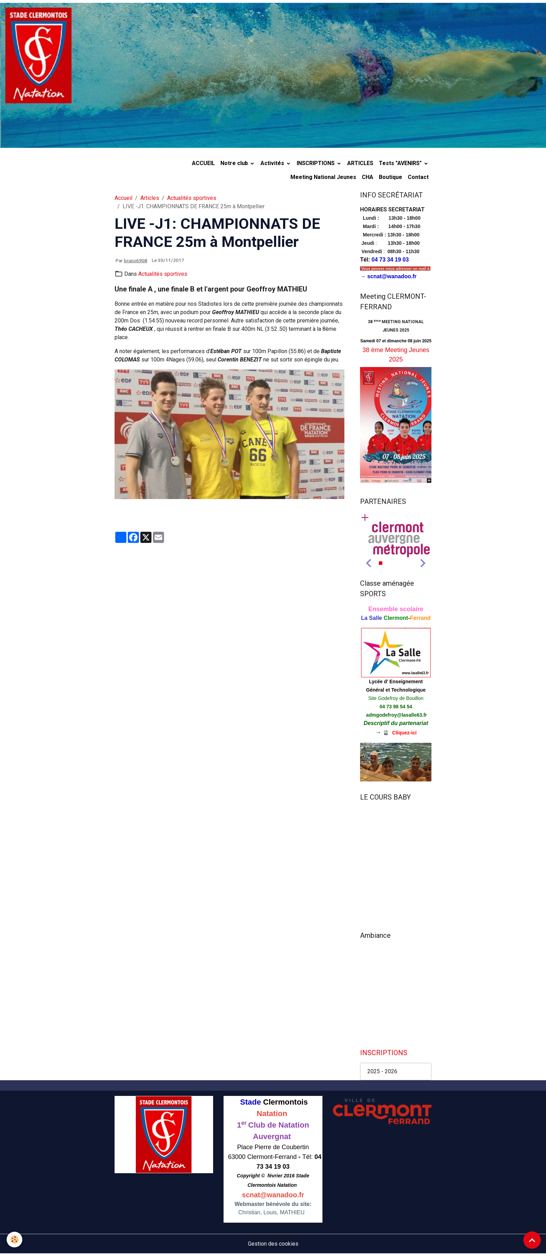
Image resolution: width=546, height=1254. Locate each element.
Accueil (123, 198)
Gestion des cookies (273, 1244)
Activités (273, 163)
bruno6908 (135, 260)
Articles (149, 198)
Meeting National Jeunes (323, 177)
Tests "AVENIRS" (401, 163)
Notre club (234, 163)
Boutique (390, 177)
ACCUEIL (203, 163)
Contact (418, 177)
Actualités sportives (191, 198)
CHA (367, 177)
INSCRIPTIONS (316, 163)
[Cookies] (15, 1239)
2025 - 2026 (382, 1071)
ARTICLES (360, 163)
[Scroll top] (532, 1240)
